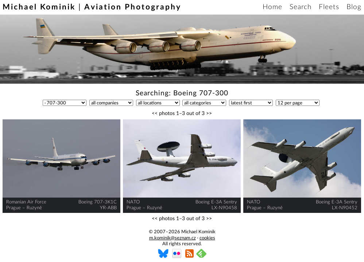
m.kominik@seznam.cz (172, 238)
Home (272, 7)
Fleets (329, 7)
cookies (207, 238)
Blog (353, 7)
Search (300, 7)
